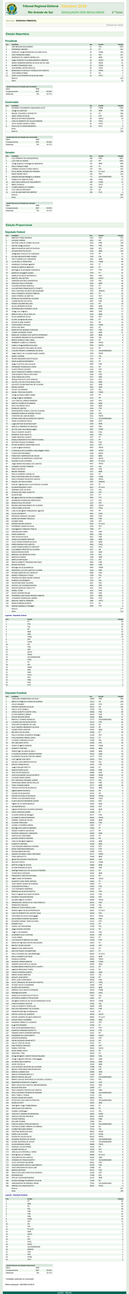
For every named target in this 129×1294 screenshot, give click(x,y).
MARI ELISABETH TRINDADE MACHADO (27, 562)
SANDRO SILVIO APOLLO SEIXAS (24, 964)
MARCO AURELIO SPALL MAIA (23, 340)
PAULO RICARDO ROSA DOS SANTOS (26, 479)
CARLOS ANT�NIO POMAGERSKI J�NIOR (28, 511)
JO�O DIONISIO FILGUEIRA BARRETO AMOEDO (30, 60)
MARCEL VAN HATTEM (20, 278)
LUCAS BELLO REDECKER (22, 262)
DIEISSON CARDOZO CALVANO (23, 516)
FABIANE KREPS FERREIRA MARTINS (26, 1033)
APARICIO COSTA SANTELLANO (24, 908)
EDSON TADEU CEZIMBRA (22, 1020)
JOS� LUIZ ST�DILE (20, 311)
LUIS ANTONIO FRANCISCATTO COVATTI (27, 288)
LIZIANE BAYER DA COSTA (22, 301)
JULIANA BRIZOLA (18, 806)
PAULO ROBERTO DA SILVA (22, 956)
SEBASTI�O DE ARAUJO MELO (24, 751)
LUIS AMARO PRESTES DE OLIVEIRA (26, 549)
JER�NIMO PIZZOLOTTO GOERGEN (25, 254)
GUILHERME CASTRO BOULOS (23, 68)
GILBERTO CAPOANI (19, 844)
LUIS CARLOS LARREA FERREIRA (24, 401)
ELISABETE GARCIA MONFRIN (23, 818)
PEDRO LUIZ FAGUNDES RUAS (23, 798)
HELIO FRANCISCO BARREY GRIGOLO (26, 372)
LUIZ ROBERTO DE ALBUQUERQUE (25, 158)
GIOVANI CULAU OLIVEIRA (22, 461)
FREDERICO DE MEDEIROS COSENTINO (27, 458)
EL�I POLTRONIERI (19, 1025)
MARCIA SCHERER (19, 557)
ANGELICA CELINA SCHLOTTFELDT (25, 995)
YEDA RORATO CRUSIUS (21, 325)
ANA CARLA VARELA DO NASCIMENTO (26, 182)
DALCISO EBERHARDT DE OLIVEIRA (25, 1009)
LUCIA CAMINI (17, 937)
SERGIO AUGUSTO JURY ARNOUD (25, 379)
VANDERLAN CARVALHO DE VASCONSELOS (28, 902)
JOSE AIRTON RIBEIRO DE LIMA (24, 725)
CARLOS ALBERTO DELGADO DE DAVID (27, 348)
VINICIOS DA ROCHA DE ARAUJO (24, 788)
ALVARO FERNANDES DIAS (22, 65)
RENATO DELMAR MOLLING (22, 304)
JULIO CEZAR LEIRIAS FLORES (23, 124)
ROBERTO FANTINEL (20, 748)
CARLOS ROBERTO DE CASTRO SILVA (26, 913)
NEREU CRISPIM (18, 356)
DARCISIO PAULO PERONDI (22, 283)
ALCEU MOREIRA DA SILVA (22, 306)
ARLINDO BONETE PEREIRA (22, 838)
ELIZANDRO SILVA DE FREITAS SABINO (26, 756)
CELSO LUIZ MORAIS (20, 390)
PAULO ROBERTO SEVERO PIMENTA (26, 293)
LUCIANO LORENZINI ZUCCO (23, 740)
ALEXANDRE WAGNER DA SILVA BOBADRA (28, 337)
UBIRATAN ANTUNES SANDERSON (25, 281)
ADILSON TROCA (18, 862)
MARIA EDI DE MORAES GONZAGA (25, 330)
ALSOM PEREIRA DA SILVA (22, 868)
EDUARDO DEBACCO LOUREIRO (24, 1022)
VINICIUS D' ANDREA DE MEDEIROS (25, 1114)
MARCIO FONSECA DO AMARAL (24, 403)
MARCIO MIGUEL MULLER (21, 1077)
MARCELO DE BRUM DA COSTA (24, 554)
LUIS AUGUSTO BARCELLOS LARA (25, 940)
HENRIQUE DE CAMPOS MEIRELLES (25, 57)
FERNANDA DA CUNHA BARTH (23, 1035)
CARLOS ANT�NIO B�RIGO (22, 841)
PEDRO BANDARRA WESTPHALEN (25, 359)
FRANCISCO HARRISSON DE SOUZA (25, 456)
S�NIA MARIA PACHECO (21, 791)
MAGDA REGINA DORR (20, 552)
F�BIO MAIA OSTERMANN (22, 879)
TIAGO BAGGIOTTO (19, 856)
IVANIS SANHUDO (18, 534)
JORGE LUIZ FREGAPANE (21, 926)
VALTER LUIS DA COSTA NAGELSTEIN (26, 382)
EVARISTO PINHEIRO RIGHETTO (24, 1030)
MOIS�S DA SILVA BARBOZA (23, 567)
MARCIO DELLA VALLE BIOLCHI (23, 314)
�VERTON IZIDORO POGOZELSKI (25, 859)
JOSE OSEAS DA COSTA (21, 377)
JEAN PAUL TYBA (18, 1053)
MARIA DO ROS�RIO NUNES (23, 273)
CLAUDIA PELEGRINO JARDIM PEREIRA (27, 754)
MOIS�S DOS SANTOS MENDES (24, 828)
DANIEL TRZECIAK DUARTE (22, 392)
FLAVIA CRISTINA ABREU (21, 453)
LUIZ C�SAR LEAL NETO (21, 759)
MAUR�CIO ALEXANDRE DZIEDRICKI (26, 270)
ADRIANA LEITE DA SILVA (21, 490)
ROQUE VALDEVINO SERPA (22, 1098)
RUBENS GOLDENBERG (21, 580)
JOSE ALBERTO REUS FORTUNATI (25, 374)
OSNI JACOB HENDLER (20, 773)
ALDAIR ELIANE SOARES (21, 322)
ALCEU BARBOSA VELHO (21, 317)
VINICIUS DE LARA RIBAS (21, 836)
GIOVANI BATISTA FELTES (21, 251)
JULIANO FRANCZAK (19, 823)
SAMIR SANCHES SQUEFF (22, 437)
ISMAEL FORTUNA (18, 1048)
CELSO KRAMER (18, 704)
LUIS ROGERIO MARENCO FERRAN (25, 846)
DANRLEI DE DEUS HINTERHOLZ (24, 276)
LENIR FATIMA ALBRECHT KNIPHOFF (26, 547)
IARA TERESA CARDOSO (21, 1046)
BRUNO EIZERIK (18, 387)
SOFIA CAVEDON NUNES (21, 812)
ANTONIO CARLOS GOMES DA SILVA (25, 243)
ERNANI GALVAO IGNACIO (21, 524)
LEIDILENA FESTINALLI (20, 886)
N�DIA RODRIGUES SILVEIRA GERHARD (27, 809)
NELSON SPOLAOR (19, 1088)
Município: (10, 20)
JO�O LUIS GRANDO (20, 932)
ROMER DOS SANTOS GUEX (22, 179)
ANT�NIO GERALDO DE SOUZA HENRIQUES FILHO (31, 1001)
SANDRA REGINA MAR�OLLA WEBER (26, 177)
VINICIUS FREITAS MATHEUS (23, 1116)
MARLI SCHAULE (18, 185)
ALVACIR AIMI (17, 495)
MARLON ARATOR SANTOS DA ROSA (26, 248)
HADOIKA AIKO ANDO (20, 532)
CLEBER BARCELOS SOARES (23, 187)
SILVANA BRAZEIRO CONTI (22, 487)
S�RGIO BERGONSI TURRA (22, 969)
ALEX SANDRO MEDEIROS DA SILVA (25, 727)
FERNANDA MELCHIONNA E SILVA (24, 309)
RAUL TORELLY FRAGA (20, 1095)
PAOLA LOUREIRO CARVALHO (23, 474)
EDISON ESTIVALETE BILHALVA (23, 796)
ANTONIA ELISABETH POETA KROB (25, 998)
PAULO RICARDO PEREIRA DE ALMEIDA (27, 1093)
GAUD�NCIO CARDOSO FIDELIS (24, 529)
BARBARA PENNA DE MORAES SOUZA (26, 413)
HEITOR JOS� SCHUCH (21, 246)
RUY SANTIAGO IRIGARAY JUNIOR (25, 780)
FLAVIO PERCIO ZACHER (21, 369)
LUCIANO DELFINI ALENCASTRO (24, 722)
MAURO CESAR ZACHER (21, 945)
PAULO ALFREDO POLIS (21, 406)
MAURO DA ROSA (18, 565)
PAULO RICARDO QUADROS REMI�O (26, 735)
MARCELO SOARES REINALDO (23, 719)
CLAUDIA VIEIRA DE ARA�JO (23, 815)
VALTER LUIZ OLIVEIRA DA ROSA (24, 585)
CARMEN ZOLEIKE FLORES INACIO (25, 169)
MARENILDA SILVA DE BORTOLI (23, 891)
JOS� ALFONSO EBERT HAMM (23, 395)
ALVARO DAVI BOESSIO (20, 987)
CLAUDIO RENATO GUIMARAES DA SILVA (27, 351)
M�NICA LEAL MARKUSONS (22, 948)
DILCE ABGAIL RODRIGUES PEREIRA (26, 171)
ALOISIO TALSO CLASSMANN (23, 985)
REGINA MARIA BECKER (21, 851)
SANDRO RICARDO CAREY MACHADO (26, 854)
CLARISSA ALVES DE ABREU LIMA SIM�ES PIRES (30, 451)
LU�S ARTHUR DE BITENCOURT (24, 424)
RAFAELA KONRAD (19, 959)
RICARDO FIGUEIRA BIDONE (22, 897)
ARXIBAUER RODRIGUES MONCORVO (26, 500)
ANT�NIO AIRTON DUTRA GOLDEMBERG (27, 498)
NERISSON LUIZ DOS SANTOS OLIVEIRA (27, 570)
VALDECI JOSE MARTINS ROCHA (24, 762)
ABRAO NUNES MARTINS (21, 975)
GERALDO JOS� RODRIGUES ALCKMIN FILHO (29, 52)
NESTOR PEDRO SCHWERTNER (24, 951)
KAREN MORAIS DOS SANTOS (23, 544)
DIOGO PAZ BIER (18, 327)
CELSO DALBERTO (19, 513)
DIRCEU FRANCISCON (20, 764)
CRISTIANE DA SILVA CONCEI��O (25, 916)
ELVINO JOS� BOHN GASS (22, 320)
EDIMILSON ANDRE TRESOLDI (23, 519)
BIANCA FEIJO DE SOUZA (21, 503)
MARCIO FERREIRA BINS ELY (23, 1074)
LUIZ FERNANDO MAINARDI (22, 889)
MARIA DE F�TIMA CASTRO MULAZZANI (27, 943)
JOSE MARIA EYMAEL (20, 73)
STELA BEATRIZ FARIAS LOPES (23, 738)
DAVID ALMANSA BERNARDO (23, 361)
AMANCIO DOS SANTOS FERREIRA (25, 990)
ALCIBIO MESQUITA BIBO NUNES (24, 256)
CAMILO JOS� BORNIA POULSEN (24, 345)
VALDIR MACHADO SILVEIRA (22, 583)
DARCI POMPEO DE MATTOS (23, 296)
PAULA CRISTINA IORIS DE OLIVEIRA (26, 477)
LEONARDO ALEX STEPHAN (22, 935)
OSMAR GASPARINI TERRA (22, 332)
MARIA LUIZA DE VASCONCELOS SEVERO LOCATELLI (32, 1079)
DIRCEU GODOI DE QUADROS (23, 1014)
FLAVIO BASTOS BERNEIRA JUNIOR (25, 801)
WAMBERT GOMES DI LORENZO (24, 343)
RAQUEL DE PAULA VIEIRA (22, 482)
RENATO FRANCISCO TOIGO (22, 575)
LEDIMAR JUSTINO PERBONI (23, 466)
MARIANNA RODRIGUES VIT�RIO (24, 1082)
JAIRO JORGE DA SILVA (20, 116)
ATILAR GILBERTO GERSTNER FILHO (26, 445)
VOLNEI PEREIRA (18, 1119)
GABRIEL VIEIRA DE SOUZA (22, 820)
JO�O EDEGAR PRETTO (21, 767)
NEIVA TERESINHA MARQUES (23, 849)
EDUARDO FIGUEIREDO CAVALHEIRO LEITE (28, 108)
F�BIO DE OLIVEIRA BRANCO (23, 804)
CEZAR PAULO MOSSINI (21, 873)
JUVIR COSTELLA (18, 1064)
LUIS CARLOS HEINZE (20, 161)
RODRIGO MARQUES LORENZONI (24, 833)
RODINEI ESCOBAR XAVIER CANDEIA (26, 578)
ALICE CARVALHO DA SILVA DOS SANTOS (27, 982)
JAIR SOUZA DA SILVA (20, 537)
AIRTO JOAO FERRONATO (21, 980)
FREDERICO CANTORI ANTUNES (24, 876)
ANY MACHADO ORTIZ (20, 743)
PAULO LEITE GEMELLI (20, 709)
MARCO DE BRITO (18, 469)
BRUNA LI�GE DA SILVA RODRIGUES (26, 910)
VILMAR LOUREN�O (19, 1111)
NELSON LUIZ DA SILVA (20, 732)
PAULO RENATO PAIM (20, 166)
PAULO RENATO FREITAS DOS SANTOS (27, 1090)
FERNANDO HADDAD (20, 49)
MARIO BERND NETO (20, 174)
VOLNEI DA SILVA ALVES (21, 793)
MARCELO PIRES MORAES (22, 238)
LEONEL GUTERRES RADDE (22, 825)
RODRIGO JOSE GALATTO (21, 435)
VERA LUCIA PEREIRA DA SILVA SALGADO (28, 76)
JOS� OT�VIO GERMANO (22, 398)
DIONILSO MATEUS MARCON (23, 267)
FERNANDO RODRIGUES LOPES (24, 367)
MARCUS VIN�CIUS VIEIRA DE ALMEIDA (27, 702)
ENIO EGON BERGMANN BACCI (24, 1028)
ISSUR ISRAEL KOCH (20, 1051)
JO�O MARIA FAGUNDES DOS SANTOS (27, 464)
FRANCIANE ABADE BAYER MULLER (25, 783)
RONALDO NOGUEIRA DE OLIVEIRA (25, 298)
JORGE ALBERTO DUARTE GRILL (24, 712)
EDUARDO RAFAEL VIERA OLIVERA (25, 921)
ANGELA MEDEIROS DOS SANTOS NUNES (28, 440)
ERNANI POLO (17, 924)
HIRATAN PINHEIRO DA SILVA (23, 707)
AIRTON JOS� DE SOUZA (21, 865)
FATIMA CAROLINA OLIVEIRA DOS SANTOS (28, 418)
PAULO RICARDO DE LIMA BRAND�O (26, 954)
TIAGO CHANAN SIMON (20, 785)
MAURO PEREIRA (18, 471)
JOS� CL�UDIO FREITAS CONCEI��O (27, 1059)
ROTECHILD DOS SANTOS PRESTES (25, 1100)
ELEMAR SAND (17, 521)
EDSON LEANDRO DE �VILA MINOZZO (26, 1017)
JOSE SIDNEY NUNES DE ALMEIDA (25, 884)
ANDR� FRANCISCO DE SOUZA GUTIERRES (29, 870)
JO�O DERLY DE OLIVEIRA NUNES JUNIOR (28, 353)
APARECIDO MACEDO (20, 905)
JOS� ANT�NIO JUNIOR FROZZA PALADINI (28, 1056)
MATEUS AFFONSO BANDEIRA (23, 118)
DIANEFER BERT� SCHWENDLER (25, 1011)
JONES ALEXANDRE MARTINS (23, 539)
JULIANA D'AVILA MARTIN (21, 1062)
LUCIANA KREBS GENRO (21, 778)
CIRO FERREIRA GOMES (21, 55)
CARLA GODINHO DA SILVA (22, 1004)
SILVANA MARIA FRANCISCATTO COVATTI (27, 967)
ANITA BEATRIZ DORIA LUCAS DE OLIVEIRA (28, 411)
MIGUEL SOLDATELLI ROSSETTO (24, 113)
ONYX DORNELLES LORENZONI (24, 259)
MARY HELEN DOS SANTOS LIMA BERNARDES (29, 1085)
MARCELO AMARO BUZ (20, 1072)
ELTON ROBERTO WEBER (21, 714)
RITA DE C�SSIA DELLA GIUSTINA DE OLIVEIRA (30, 484)
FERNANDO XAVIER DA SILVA (23, 526)
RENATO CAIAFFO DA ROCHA (23, 831)
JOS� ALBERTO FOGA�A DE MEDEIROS (27, 164)
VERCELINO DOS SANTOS (22, 1108)
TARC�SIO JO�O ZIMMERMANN (24, 1106)
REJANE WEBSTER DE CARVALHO (25, 573)
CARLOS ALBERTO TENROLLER (24, 1006)
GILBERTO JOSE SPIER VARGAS (24, 881)
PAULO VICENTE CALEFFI (21, 432)
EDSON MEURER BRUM (21, 717)
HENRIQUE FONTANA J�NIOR (23, 264)
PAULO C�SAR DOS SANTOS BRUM (25, 894)
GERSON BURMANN (19, 1038)
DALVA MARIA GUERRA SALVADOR (25, 919)
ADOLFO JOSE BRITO (20, 977)
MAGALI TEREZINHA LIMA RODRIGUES (26, 1069)
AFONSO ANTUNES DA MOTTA (23, 492)
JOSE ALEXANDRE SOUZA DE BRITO (25, 775)
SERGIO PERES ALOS (20, 770)
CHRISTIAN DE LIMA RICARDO (23, 416)
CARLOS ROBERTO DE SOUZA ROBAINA (27, 121)
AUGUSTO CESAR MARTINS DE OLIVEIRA (27, 384)
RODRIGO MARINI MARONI (22, 962)
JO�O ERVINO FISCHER (21, 929)
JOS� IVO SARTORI (19, 111)
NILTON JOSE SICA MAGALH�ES (24, 429)
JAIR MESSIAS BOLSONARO (22, 47)
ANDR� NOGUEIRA (19, 993)
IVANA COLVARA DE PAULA (22, 421)
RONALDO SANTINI (19, 408)
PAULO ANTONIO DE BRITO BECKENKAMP (28, 291)
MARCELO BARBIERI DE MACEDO (24, 426)
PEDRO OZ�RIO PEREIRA (22, 746)
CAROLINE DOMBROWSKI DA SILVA (25, 699)
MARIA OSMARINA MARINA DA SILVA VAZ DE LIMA (30, 63)
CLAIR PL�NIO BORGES (21, 448)
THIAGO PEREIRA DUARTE (22, 972)
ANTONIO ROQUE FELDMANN (23, 442)
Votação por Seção (114, 25)
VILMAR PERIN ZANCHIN (21, 730)
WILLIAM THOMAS (18, 1121)
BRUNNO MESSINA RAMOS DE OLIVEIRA (27, 505)
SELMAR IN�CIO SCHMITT (22, 900)
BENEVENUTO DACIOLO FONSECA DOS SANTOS (30, 70)
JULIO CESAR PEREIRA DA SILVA (24, 542)
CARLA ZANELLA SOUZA (21, 508)
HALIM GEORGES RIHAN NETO (23, 1040)
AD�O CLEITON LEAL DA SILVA (23, 364)
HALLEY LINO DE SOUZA (21, 1043)
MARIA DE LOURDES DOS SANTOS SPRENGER (29, 335)
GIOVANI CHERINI (18, 240)
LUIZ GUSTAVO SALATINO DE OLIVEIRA (27, 1067)
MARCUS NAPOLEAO (20, 560)
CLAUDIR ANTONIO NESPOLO (23, 286)
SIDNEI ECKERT (18, 1103)
